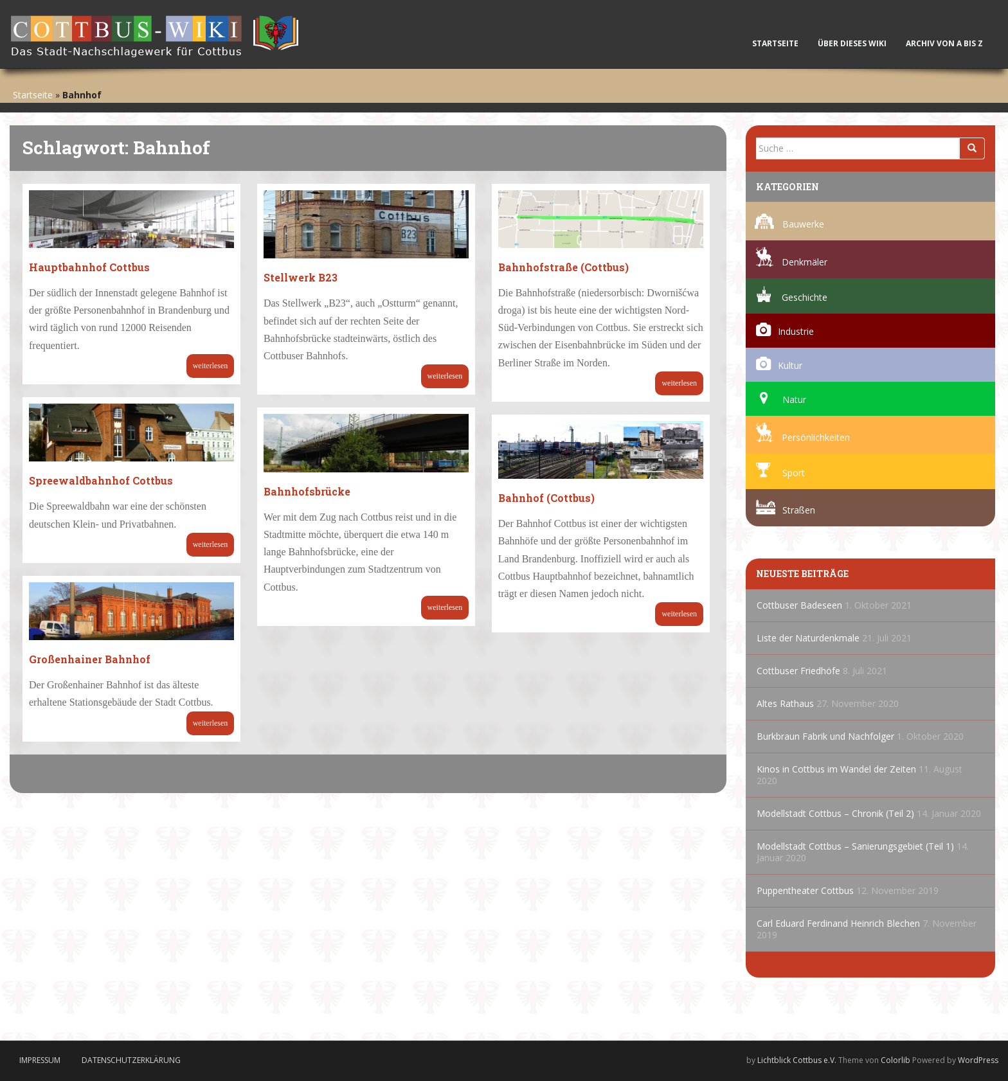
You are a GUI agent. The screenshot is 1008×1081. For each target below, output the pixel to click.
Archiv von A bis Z (947, 43)
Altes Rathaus (785, 703)
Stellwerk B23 (301, 277)
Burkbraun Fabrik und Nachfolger (825, 736)
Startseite (775, 43)
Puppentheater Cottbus (805, 890)
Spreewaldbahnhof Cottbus (101, 480)
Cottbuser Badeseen (799, 605)
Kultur (790, 365)
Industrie (796, 331)
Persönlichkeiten (816, 437)
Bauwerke (803, 224)
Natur (794, 399)
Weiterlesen (210, 365)
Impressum (39, 1060)
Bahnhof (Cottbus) (546, 498)
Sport (793, 473)
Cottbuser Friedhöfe (798, 671)
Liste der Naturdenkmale (808, 638)
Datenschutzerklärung (131, 1060)
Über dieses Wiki (852, 43)
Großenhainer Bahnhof (89, 659)
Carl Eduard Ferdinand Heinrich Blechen (838, 923)
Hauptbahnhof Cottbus (89, 267)
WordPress (978, 1060)
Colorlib (895, 1060)
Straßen (798, 510)
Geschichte (804, 297)
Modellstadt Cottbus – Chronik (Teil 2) (835, 813)
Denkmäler (804, 262)
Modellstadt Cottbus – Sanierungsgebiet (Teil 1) (855, 846)
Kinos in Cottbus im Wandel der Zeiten (836, 769)
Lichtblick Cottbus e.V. (796, 1060)
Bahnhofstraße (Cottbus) (563, 267)
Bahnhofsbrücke (307, 491)
